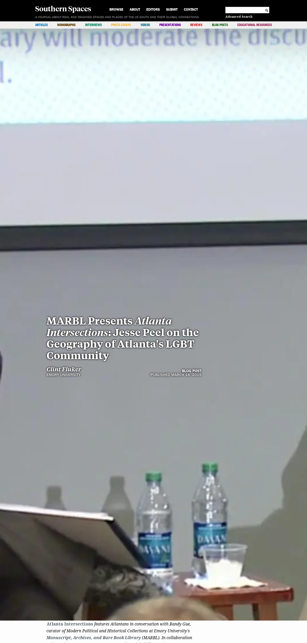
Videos (145, 25)
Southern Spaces (63, 8)
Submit (172, 9)
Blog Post (191, 256)
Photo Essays (121, 25)
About (135, 9)
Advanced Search (238, 17)
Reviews (196, 25)
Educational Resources (254, 25)
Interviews (93, 25)
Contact (191, 9)
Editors (153, 9)
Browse (116, 9)
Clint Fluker (63, 254)
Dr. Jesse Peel (60, 619)
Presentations (170, 25)
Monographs (66, 25)
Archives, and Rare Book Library (107, 592)
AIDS (133, 619)
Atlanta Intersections (69, 578)
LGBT (61, 626)
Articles (41, 25)
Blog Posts (220, 25)
